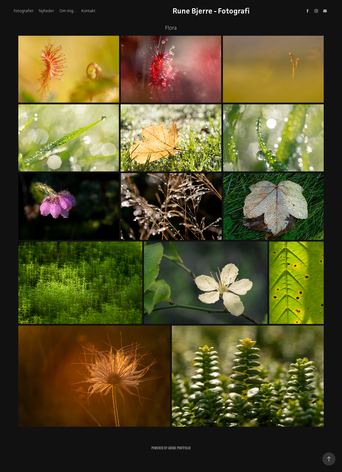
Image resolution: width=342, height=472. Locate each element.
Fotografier (24, 10)
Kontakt (88, 10)
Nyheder (46, 10)
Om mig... (68, 10)
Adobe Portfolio (179, 448)
